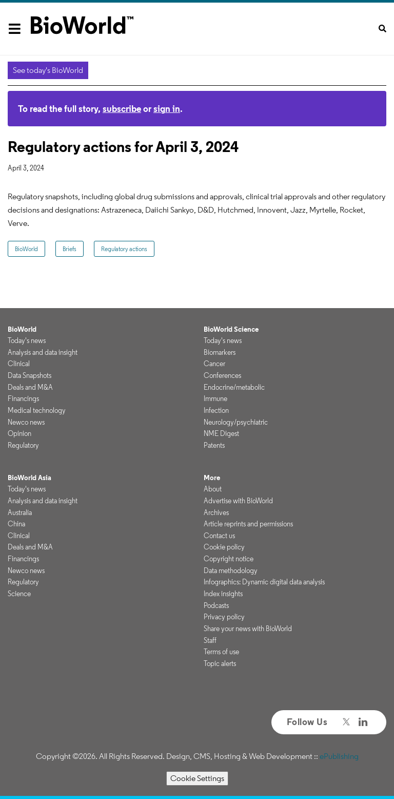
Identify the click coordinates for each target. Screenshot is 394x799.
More (212, 477)
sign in (166, 109)
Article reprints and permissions (248, 523)
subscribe (122, 109)
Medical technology (37, 410)
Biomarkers (219, 352)
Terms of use (221, 651)
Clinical (19, 363)
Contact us (219, 535)
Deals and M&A (30, 387)
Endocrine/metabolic (234, 387)
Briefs (69, 249)
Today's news (27, 340)
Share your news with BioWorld (248, 628)
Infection (216, 410)
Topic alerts (220, 663)
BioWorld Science (231, 329)
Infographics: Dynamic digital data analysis (264, 581)
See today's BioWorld (48, 70)
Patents (214, 445)
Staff (210, 640)
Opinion (19, 433)
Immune (215, 398)
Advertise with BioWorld (238, 500)
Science (19, 593)
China (16, 523)
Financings (23, 398)
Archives (216, 512)
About (213, 488)
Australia (20, 512)
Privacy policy (224, 616)
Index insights (223, 593)
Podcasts (216, 605)
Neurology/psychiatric (236, 422)
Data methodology (231, 570)
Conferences (222, 375)
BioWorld (26, 249)
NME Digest (221, 433)
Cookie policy (224, 546)
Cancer (214, 363)
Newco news (26, 422)
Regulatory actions (124, 249)
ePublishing (339, 756)
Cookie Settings (197, 778)
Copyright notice (228, 558)
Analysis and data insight (42, 352)
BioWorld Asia (29, 477)
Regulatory (23, 445)
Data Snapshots (29, 375)
